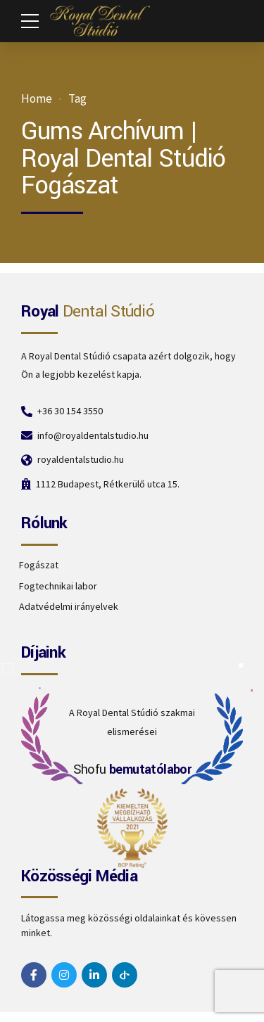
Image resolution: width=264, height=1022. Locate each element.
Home (36, 98)
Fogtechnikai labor (58, 586)
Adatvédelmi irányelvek (68, 606)
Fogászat (38, 564)
